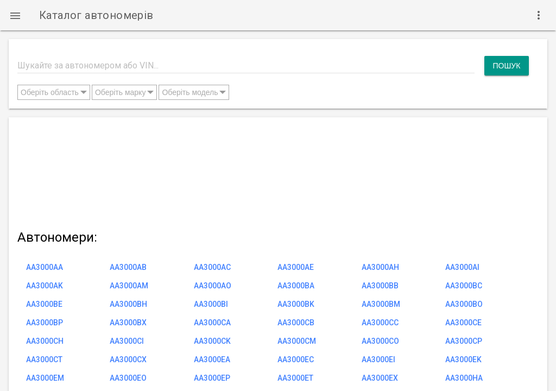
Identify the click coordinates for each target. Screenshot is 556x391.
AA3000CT (44, 359)
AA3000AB (128, 267)
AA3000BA (295, 285)
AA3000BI (211, 304)
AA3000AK (44, 285)
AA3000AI (462, 267)
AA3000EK (463, 359)
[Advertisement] (273, 171)
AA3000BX (128, 322)
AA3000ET (295, 378)
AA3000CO (380, 341)
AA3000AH (380, 267)
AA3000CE (463, 322)
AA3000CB (295, 322)
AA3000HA (464, 378)
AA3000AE (295, 267)
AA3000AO (212, 285)
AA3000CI (127, 341)
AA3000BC (463, 285)
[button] (15, 15)
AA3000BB (380, 285)
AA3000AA (44, 267)
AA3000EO (128, 378)
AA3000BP (44, 322)
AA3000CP (463, 341)
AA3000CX (128, 359)
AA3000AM (129, 285)
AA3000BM (381, 304)
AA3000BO (464, 304)
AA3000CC (380, 322)
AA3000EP (212, 378)
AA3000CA (212, 322)
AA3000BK (295, 304)
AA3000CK (212, 341)
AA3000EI (378, 359)
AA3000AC (212, 267)
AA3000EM (45, 378)
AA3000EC (295, 359)
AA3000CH (45, 341)
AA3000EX (380, 378)
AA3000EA (212, 359)
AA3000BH (128, 304)
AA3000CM (296, 341)
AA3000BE (44, 304)
